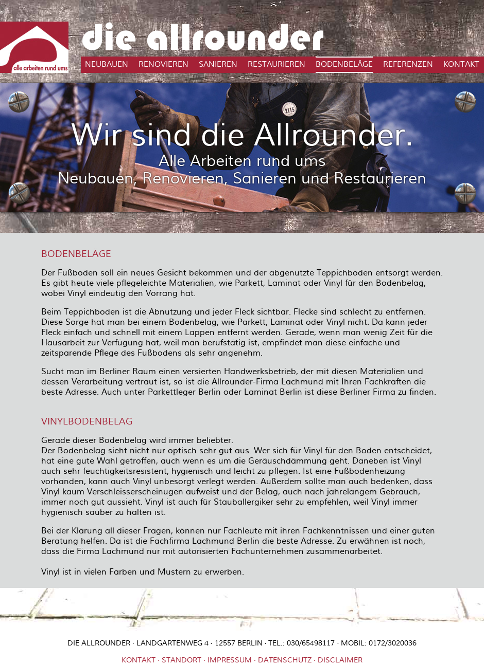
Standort (181, 660)
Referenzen (408, 64)
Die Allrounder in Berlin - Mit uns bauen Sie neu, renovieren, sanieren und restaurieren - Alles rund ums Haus (34, 47)
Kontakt (461, 64)
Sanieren (218, 64)
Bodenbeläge (344, 64)
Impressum (230, 660)
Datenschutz (285, 660)
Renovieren (163, 64)
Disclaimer (340, 660)
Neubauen (106, 64)
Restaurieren (276, 64)
